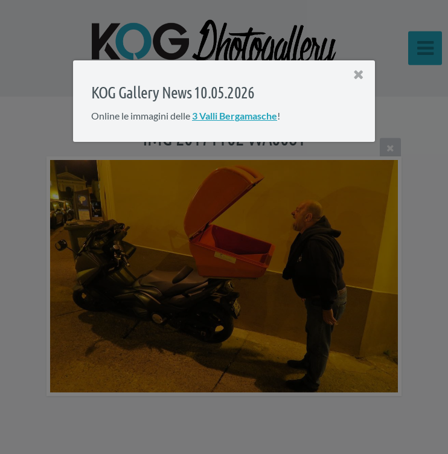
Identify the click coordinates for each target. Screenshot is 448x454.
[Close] (358, 75)
